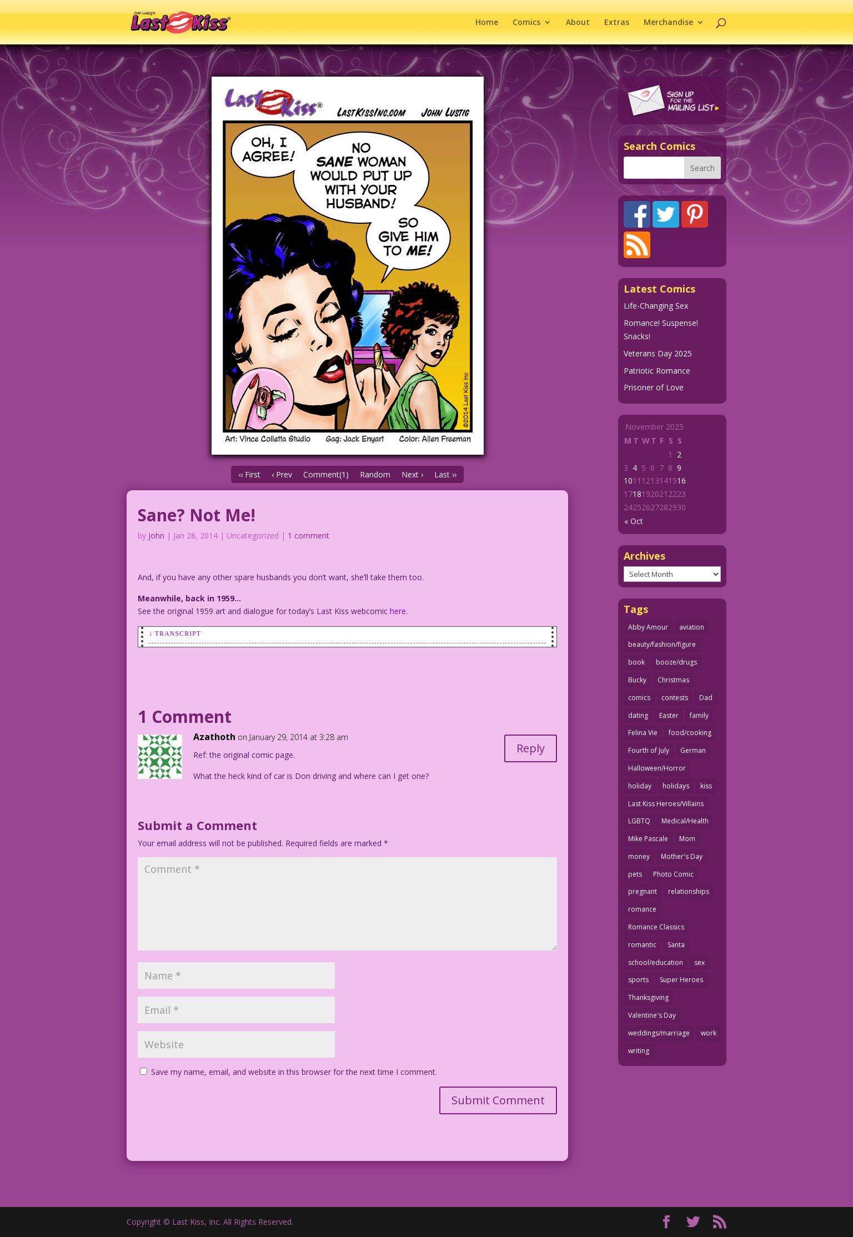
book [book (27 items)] (636, 662)
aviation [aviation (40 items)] (691, 627)
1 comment (308, 535)
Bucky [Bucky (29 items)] (637, 680)
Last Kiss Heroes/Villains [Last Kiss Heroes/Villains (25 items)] (666, 803)
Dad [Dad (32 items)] (705, 697)
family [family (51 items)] (699, 715)
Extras (616, 22)
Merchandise (668, 22)
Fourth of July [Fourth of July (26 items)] (648, 750)
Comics (526, 22)
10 (628, 480)
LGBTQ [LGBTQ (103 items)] (639, 821)
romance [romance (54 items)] (642, 909)
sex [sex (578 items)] (699, 962)
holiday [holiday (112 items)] (639, 786)
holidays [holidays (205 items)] (676, 786)
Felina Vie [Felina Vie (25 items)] (643, 732)
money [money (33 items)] (639, 856)
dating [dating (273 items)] (638, 715)
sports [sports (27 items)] (638, 979)
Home (486, 22)
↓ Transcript (175, 633)
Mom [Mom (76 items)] (687, 838)
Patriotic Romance (657, 370)
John (156, 535)
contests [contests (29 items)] (674, 697)
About (578, 22)
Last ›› (445, 474)
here (398, 611)
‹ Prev (282, 474)
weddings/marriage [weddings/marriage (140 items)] (659, 1033)
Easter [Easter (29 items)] (669, 715)
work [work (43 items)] (708, 1033)
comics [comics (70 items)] (639, 697)
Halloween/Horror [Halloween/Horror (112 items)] (657, 768)
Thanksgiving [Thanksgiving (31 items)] (648, 997)
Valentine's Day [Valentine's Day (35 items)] (652, 1015)
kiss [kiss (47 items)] (706, 786)
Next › (412, 474)
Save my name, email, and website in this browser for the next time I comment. (294, 1072)
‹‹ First (249, 474)
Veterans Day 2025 (658, 353)
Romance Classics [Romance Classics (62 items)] (656, 927)
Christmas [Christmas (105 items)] (673, 680)
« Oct (633, 521)
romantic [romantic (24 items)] (642, 944)
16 (681, 480)
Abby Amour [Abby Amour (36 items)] (648, 627)
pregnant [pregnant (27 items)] (642, 891)
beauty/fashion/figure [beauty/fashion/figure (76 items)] (662, 644)
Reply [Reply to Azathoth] (530, 748)
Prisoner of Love (654, 387)
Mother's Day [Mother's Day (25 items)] (682, 856)
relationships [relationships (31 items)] (688, 891)
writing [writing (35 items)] (638, 1050)
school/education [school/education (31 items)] (655, 962)
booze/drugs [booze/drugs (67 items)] (676, 662)
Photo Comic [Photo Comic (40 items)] (673, 874)
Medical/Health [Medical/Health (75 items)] (685, 821)
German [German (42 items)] (693, 750)
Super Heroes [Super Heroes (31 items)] (681, 979)
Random (375, 474)
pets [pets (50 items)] (635, 874)
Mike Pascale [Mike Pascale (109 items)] (648, 838)
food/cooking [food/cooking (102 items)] (690, 732)
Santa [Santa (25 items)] (676, 944)
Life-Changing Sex (656, 305)
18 (637, 494)
